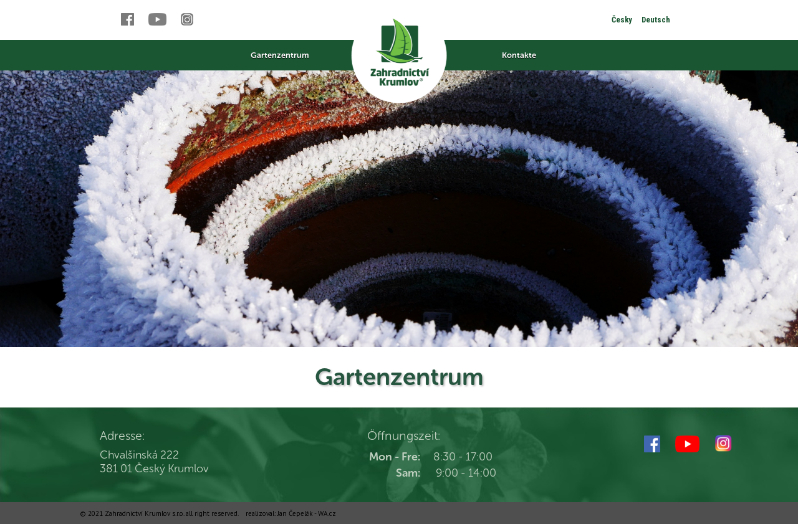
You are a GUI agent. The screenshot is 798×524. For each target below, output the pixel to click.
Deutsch (656, 19)
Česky (622, 19)
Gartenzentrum (280, 55)
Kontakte (519, 55)
